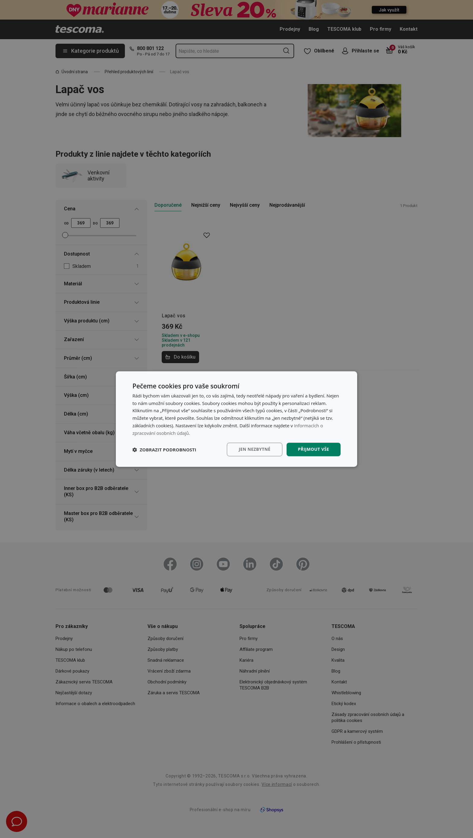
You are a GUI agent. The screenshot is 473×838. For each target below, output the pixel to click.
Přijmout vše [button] (313, 449)
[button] (164, 449)
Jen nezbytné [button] (254, 449)
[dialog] (236, 419)
